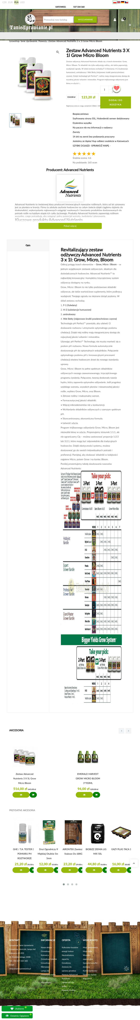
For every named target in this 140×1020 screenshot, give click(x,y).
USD (22, 2)
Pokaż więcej (70, 225)
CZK (4, 2)
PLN (16, 2)
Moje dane (87, 951)
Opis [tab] (28, 245)
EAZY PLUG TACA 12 (122, 849)
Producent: (70, 170)
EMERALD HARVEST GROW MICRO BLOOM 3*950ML (88, 778)
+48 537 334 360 (20, 961)
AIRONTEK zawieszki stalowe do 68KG (73, 851)
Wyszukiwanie (85, 19)
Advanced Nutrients (78, 170)
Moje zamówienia (90, 947)
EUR (10, 2)
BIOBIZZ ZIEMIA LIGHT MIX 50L (98, 851)
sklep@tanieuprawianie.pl (20, 968)
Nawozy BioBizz (68, 990)
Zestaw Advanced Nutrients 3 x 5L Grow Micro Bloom (24, 778)
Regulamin (87, 978)
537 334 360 (79, 7)
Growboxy (66, 963)
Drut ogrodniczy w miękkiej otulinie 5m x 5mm (49, 854)
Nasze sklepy (46, 947)
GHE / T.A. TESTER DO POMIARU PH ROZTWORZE (24, 854)
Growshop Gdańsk (49, 959)
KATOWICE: (61, 7)
